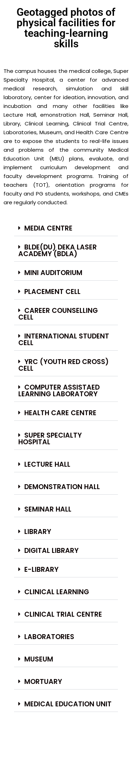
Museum (38, 659)
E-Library (41, 569)
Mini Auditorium (53, 272)
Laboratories (49, 637)
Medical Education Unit (68, 704)
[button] (66, 228)
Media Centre (48, 228)
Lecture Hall (47, 464)
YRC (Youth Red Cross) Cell (63, 365)
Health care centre (60, 413)
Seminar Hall (47, 509)
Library (37, 531)
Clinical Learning (56, 592)
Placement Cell (52, 291)
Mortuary (43, 681)
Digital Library (51, 550)
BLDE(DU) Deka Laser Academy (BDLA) (57, 250)
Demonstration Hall (62, 487)
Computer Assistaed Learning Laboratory (59, 391)
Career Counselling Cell (58, 314)
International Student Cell (63, 339)
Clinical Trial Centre (63, 614)
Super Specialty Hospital (50, 439)
